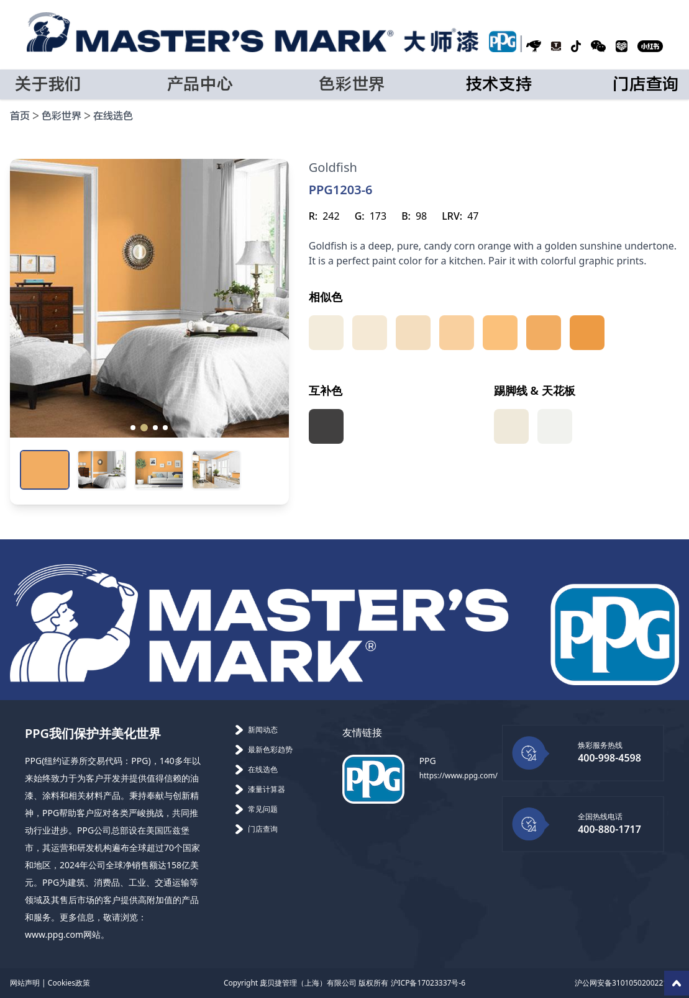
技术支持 (499, 84)
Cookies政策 (69, 983)
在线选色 (113, 116)
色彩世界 (61, 116)
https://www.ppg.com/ (458, 775)
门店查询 (646, 84)
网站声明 (25, 983)
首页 (20, 116)
